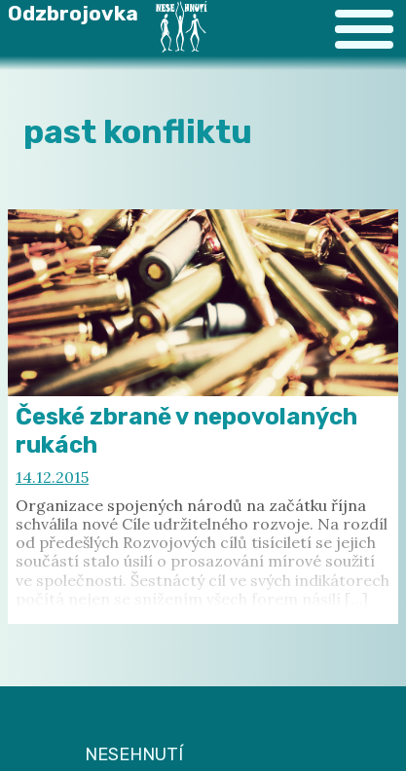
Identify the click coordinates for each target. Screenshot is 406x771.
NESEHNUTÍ (134, 754)
